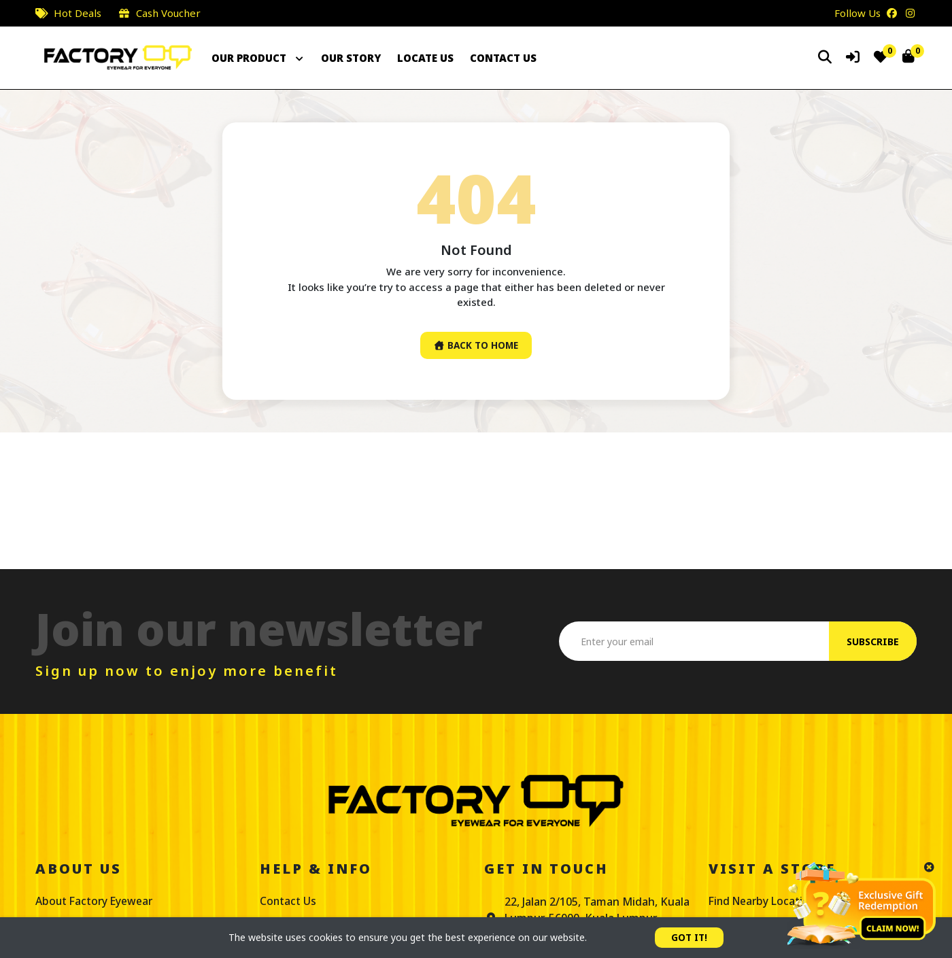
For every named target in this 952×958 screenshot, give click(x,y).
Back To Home (476, 345)
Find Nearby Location (764, 901)
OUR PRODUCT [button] (258, 58)
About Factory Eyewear (96, 901)
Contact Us (288, 901)
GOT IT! (689, 937)
